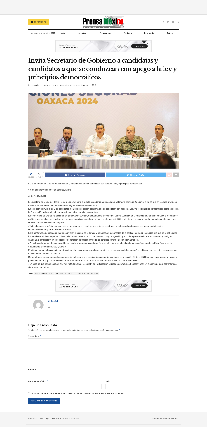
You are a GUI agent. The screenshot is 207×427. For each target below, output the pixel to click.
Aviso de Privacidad (60, 418)
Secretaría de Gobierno (88, 274)
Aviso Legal (44, 418)
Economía (149, 33)
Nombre (33, 369)
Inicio (62, 33)
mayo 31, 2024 (50, 85)
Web (107, 381)
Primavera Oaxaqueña (65, 274)
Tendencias (105, 33)
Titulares (84, 85)
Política (128, 33)
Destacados (64, 85)
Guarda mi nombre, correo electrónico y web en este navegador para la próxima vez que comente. (77, 393)
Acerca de (32, 418)
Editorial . (35, 85)
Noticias (82, 33)
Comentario (34, 335)
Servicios (75, 418)
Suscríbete (38, 22)
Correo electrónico (38, 381)
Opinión (170, 33)
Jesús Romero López (44, 274)
